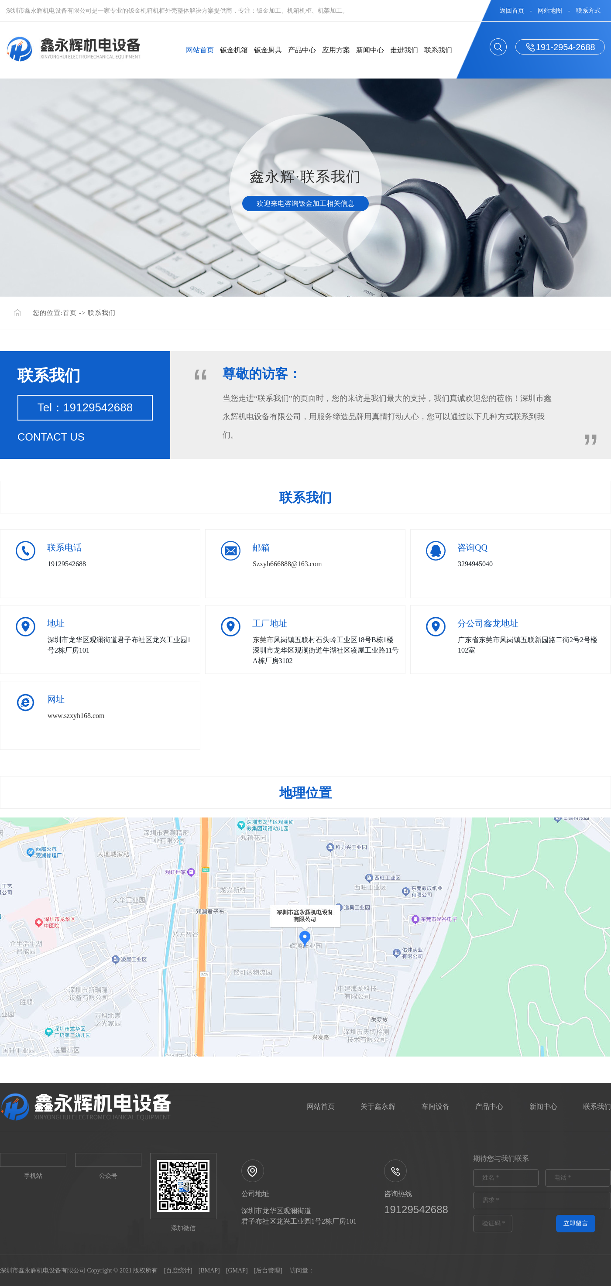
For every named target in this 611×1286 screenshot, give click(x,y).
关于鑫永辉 (377, 1106)
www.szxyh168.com (76, 715)
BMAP (209, 1270)
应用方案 (336, 50)
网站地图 (550, 10)
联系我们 (438, 50)
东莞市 (263, 639)
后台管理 (268, 1270)
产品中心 (302, 50)
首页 (70, 312)
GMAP (236, 1270)
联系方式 (588, 10)
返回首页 (512, 10)
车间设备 (436, 1106)
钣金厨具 (268, 50)
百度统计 (178, 1270)
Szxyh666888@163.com (287, 564)
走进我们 (404, 50)
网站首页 (200, 50)
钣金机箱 (234, 50)
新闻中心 (370, 50)
